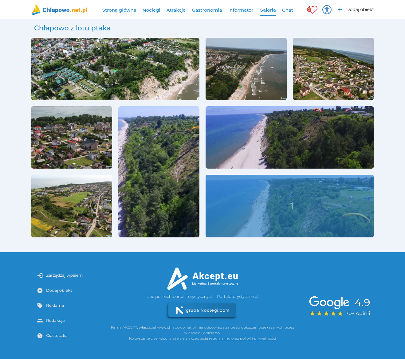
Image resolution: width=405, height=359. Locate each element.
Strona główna (119, 10)
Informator (241, 10)
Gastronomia (207, 10)
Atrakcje (176, 10)
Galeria (268, 10)
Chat (287, 10)
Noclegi (151, 10)
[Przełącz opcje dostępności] (327, 9)
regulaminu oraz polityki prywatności (242, 338)
